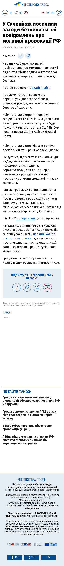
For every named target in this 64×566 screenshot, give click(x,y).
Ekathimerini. (41, 88)
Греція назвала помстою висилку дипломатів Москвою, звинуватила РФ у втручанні (31, 400)
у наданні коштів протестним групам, (29, 236)
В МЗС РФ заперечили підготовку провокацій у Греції (27, 427)
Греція (7, 312)
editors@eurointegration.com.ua (41, 489)
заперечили (25, 218)
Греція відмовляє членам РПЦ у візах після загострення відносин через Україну (29, 415)
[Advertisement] (32, 351)
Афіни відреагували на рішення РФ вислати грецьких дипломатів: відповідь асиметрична (28, 440)
